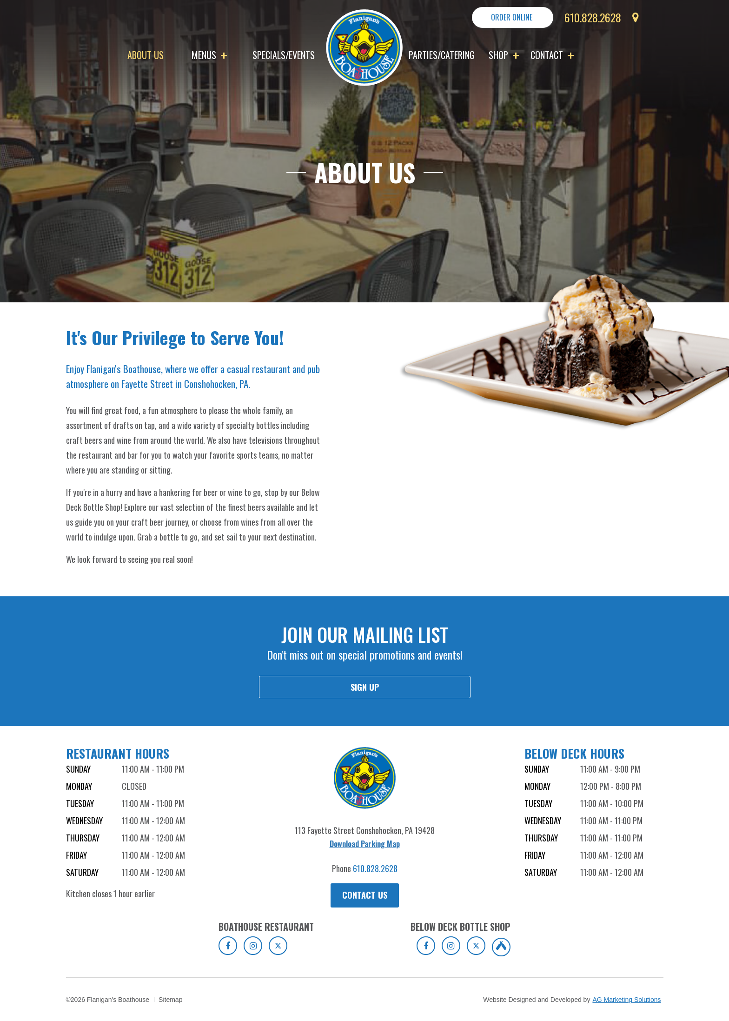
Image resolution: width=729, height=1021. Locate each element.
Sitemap (170, 999)
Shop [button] (504, 55)
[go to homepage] (364, 46)
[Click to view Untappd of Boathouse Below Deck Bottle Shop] (501, 947)
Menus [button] (209, 55)
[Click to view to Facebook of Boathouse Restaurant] (228, 945)
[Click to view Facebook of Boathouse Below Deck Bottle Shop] (426, 945)
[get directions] (631, 22)
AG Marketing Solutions (626, 999)
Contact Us (364, 895)
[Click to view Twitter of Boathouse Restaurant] (278, 945)
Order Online (511, 17)
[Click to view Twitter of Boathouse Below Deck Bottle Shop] (476, 945)
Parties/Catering (442, 55)
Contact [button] (552, 55)
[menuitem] (155, 55)
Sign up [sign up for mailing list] (365, 687)
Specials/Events (283, 55)
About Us (145, 55)
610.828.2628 (375, 868)
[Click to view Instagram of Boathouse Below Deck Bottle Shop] (451, 945)
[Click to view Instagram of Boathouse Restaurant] (253, 945)
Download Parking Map (365, 843)
